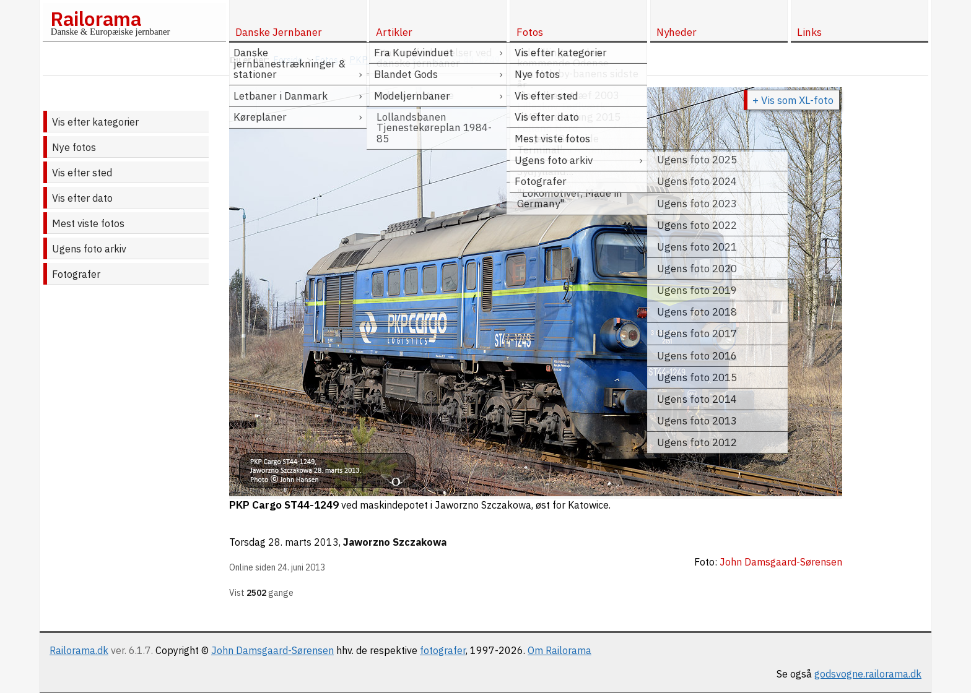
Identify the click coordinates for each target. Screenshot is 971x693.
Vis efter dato (82, 198)
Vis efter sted (82, 172)
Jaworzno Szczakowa (394, 542)
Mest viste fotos (88, 223)
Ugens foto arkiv (89, 249)
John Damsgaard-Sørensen (272, 650)
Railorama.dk (79, 650)
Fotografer (76, 274)
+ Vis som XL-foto (793, 100)
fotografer (443, 650)
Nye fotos (74, 147)
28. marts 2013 (303, 542)
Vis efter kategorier (95, 122)
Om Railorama (559, 650)
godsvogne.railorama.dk (867, 674)
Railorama (95, 19)
